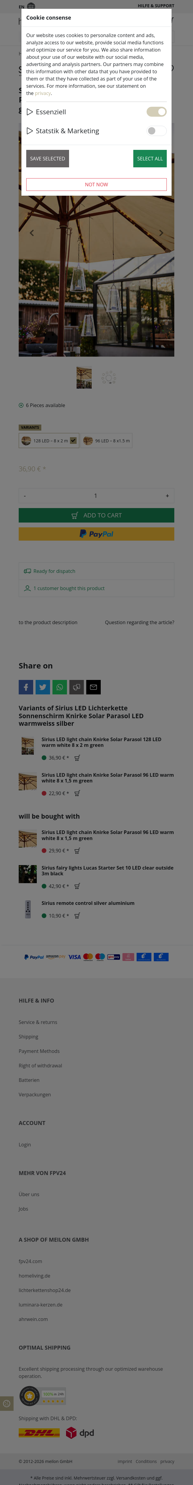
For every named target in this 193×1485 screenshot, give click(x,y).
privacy (43, 93)
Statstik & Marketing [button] (62, 130)
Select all (150, 158)
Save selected (47, 158)
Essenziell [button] (46, 111)
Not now (96, 184)
